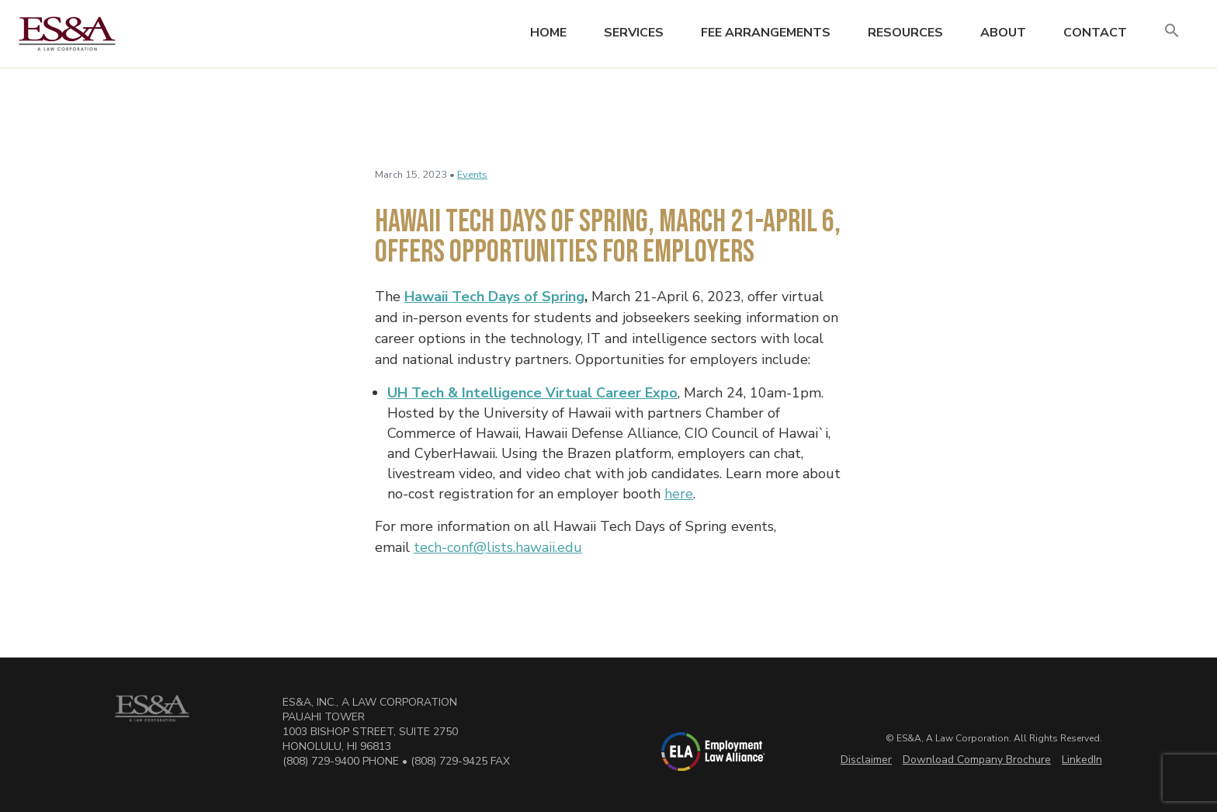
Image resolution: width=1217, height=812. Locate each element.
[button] (1172, 31)
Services (634, 32)
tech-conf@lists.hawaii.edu (498, 547)
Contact (1095, 32)
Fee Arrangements (765, 32)
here (678, 493)
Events (472, 175)
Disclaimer (866, 759)
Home (548, 32)
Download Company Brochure (977, 759)
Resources (905, 32)
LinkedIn (1082, 759)
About (1003, 32)
